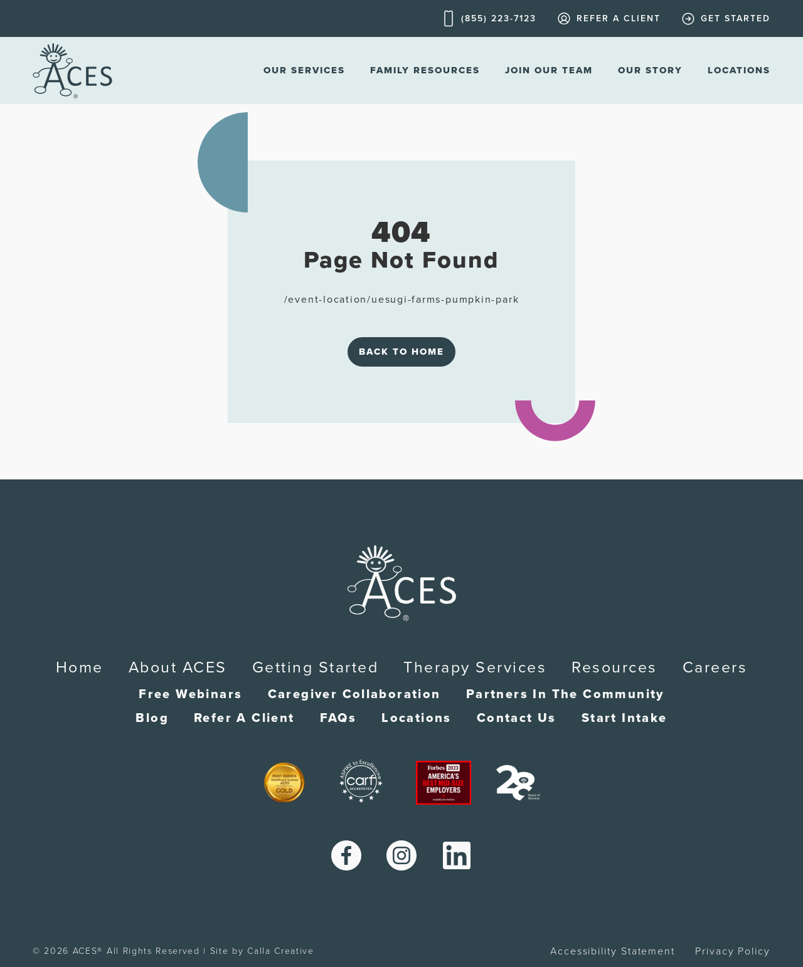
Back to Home (401, 351)
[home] (72, 70)
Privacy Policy (732, 951)
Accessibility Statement (612, 951)
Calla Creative (280, 951)
